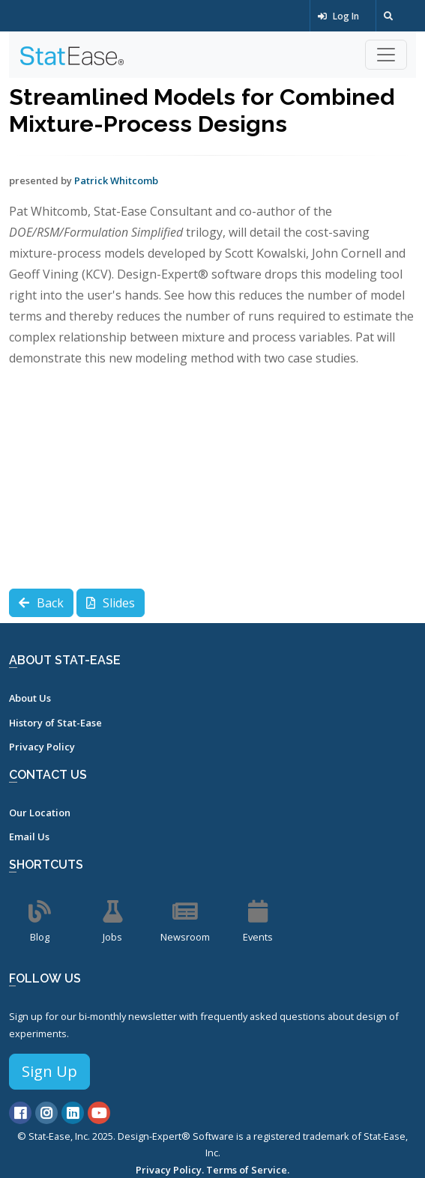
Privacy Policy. (170, 1170)
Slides (110, 603)
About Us (30, 698)
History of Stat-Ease (55, 722)
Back (41, 603)
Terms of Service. (247, 1170)
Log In (338, 16)
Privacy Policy (42, 746)
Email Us (29, 836)
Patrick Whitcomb (116, 180)
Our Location (39, 812)
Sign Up (49, 1071)
